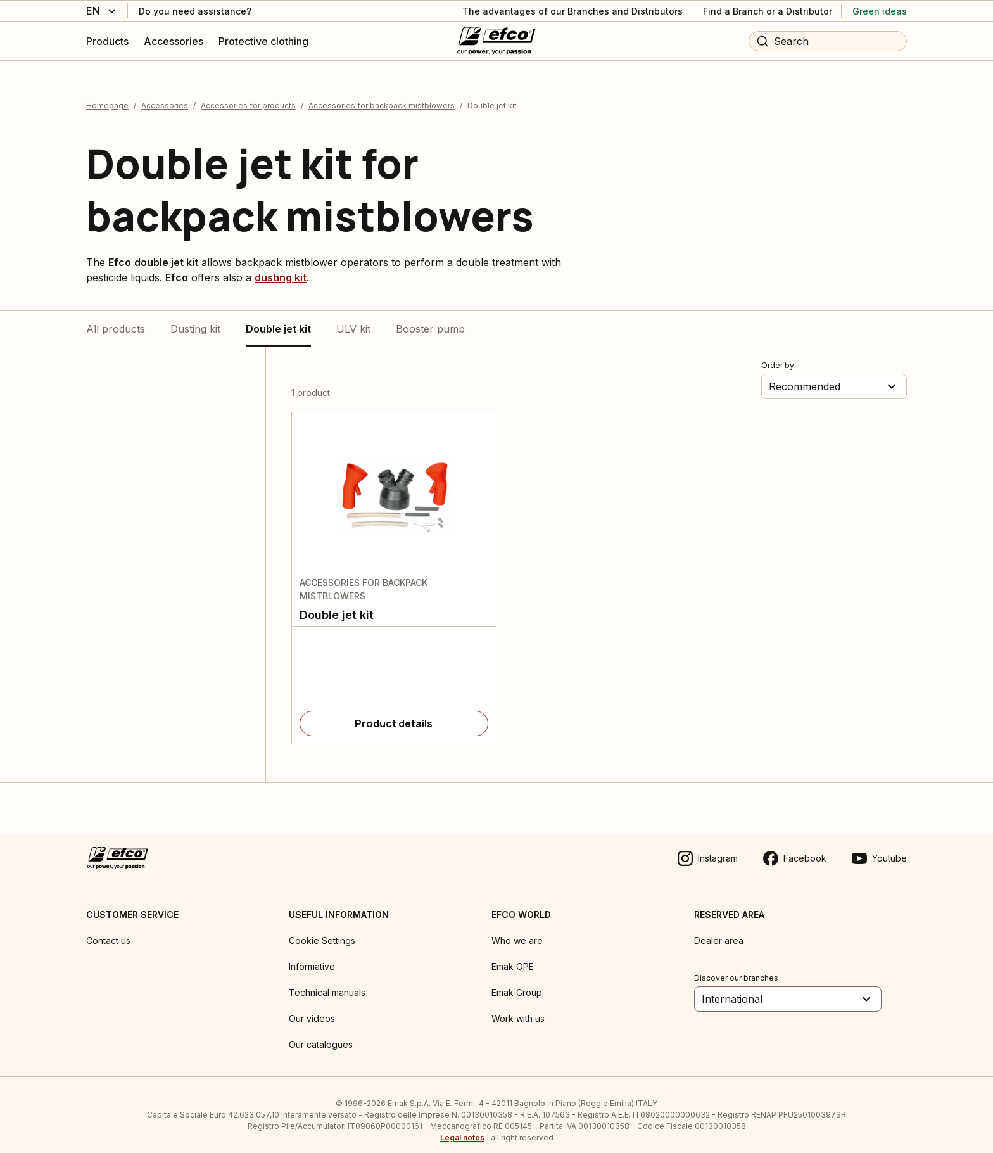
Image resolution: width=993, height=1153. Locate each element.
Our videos (312, 1007)
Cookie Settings (322, 929)
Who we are (517, 929)
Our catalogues (321, 1033)
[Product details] (394, 712)
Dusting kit (195, 317)
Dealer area (718, 929)
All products (115, 317)
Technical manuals (327, 981)
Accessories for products (248, 94)
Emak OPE (512, 955)
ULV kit (353, 317)
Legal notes (462, 1126)
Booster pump (430, 317)
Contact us (108, 929)
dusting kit (281, 266)
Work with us (518, 1007)
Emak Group (516, 981)
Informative (312, 955)
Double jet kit (278, 317)
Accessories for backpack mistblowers (381, 94)
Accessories (164, 94)
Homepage (107, 94)
